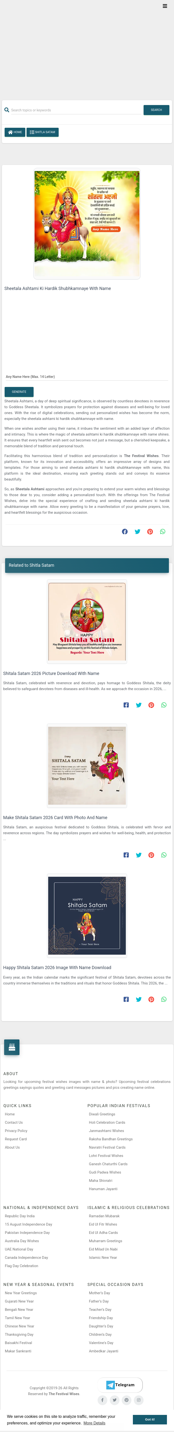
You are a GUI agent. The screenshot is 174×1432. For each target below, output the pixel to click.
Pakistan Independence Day (27, 1232)
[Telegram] (120, 1385)
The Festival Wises (64, 1394)
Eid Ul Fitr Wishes (103, 1224)
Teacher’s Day (100, 1309)
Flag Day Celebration (21, 1266)
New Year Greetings (21, 1293)
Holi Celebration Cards (107, 1122)
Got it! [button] (150, 1419)
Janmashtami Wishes (106, 1131)
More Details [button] (94, 1423)
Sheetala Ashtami (29, 489)
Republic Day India (20, 1216)
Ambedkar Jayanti (104, 1351)
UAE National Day (19, 1249)
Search (156, 110)
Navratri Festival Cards (107, 1147)
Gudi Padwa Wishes (105, 1172)
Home (15, 132)
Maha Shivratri (100, 1180)
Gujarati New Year (19, 1301)
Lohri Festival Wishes (106, 1156)
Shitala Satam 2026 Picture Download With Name (51, 673)
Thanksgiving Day (19, 1334)
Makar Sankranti (18, 1351)
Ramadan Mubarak (104, 1216)
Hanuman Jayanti (103, 1189)
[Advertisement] (87, 47)
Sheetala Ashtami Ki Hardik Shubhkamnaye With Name (57, 288)
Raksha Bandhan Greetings (111, 1139)
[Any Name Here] (87, 376)
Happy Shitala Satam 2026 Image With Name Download (57, 967)
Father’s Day (99, 1301)
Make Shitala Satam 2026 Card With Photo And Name (55, 817)
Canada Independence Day (26, 1257)
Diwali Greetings (102, 1114)
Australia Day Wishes (22, 1241)
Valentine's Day (101, 1343)
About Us (12, 1147)
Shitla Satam (42, 132)
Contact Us (14, 1122)
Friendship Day (101, 1318)
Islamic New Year (103, 1257)
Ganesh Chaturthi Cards (108, 1164)
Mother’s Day (99, 1293)
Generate (19, 392)
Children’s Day (100, 1334)
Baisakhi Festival (18, 1343)
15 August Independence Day (28, 1224)
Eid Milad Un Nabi (103, 1249)
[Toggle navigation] (165, 6)
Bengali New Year (19, 1309)
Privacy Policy (16, 1131)
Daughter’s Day (101, 1326)
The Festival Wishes (141, 456)
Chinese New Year (19, 1326)
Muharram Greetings (105, 1241)
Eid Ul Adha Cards (103, 1232)
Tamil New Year (17, 1318)
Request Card (16, 1139)
